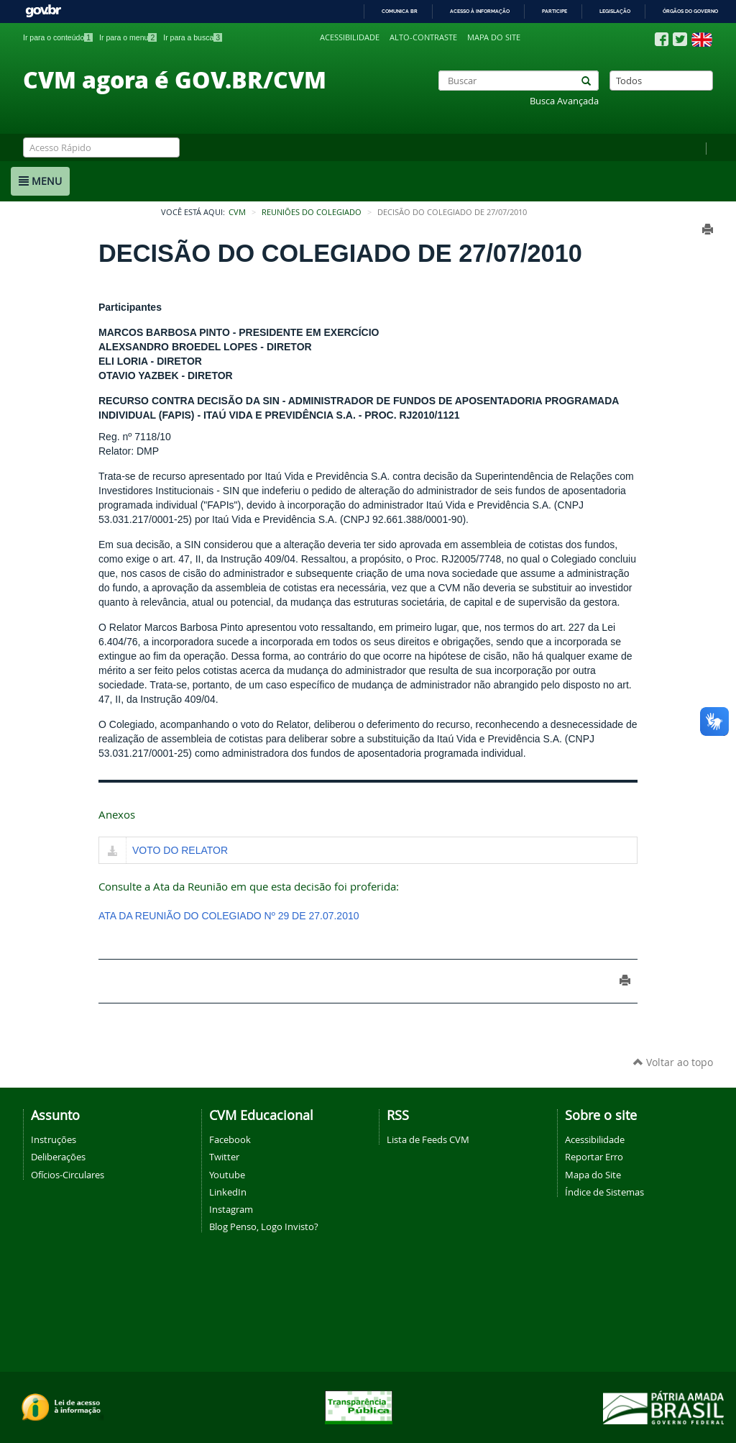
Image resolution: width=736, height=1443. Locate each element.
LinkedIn (228, 1191)
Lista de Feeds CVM (428, 1139)
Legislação (614, 11)
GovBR (43, 11)
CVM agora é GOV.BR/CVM (174, 79)
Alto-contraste (423, 37)
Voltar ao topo (673, 1062)
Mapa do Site (593, 1174)
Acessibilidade (350, 37)
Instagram (231, 1209)
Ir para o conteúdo (58, 37)
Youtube (227, 1174)
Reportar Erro (594, 1156)
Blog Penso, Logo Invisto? (263, 1226)
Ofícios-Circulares (67, 1174)
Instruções (53, 1139)
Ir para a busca (192, 37)
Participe (554, 11)
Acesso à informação (480, 11)
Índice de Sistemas (604, 1191)
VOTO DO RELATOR (180, 850)
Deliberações (58, 1156)
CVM (237, 212)
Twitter (224, 1156)
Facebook (230, 1139)
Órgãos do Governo (690, 11)
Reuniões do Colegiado (312, 212)
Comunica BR (400, 11)
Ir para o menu (128, 37)
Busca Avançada (564, 101)
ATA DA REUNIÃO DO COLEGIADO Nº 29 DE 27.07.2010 (228, 915)
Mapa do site (493, 37)
